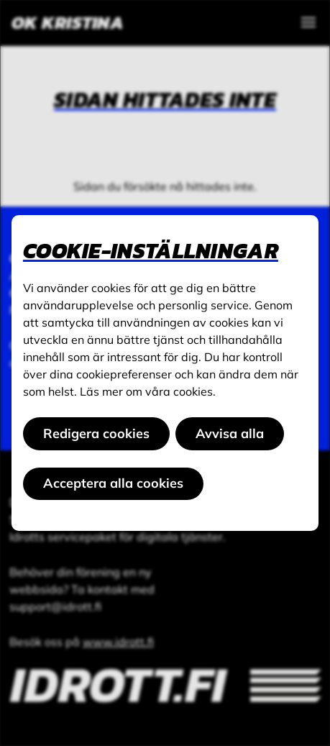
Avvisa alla (230, 433)
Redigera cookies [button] (96, 433)
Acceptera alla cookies (113, 483)
